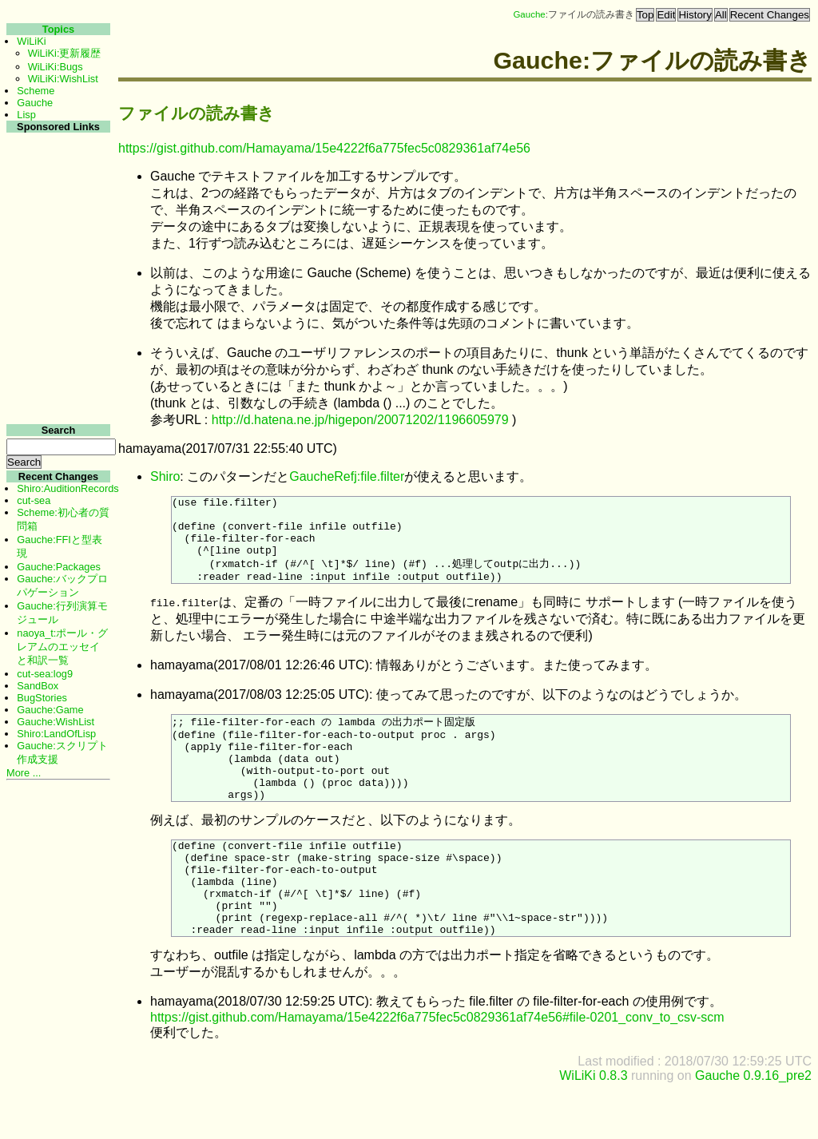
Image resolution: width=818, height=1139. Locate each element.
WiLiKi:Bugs (55, 67)
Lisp (26, 115)
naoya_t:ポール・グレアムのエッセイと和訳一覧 (62, 646)
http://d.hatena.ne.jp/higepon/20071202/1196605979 (360, 420)
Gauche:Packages (59, 567)
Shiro (165, 476)
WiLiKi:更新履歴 (64, 53)
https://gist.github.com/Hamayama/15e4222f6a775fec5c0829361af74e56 (324, 148)
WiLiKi (31, 41)
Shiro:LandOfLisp (56, 734)
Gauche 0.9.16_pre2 (753, 1125)
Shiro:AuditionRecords (67, 488)
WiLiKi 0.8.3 (593, 1125)
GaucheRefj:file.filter (346, 476)
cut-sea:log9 (45, 674)
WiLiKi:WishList (63, 79)
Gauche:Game (50, 710)
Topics (58, 29)
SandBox (37, 686)
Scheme (35, 91)
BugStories (42, 698)
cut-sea (33, 500)
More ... (23, 773)
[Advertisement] (56, 374)
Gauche (529, 14)
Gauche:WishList (55, 722)
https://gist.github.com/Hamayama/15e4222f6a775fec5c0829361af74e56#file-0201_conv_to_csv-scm (437, 1067)
